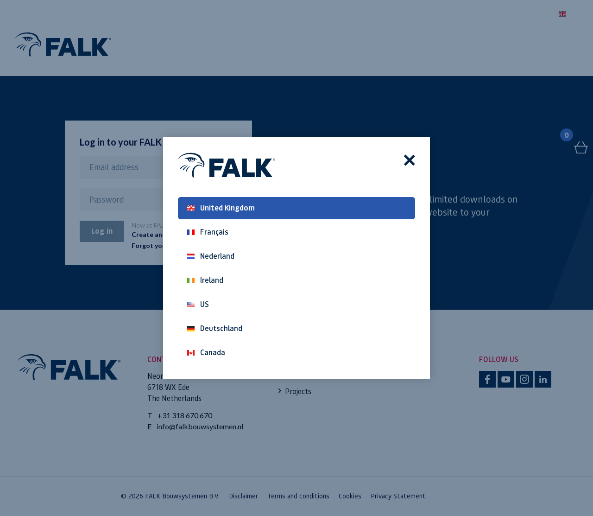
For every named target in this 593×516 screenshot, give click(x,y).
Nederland (210, 256)
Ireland (205, 280)
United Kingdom (221, 208)
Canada (206, 352)
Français (207, 232)
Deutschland (214, 328)
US (198, 304)
